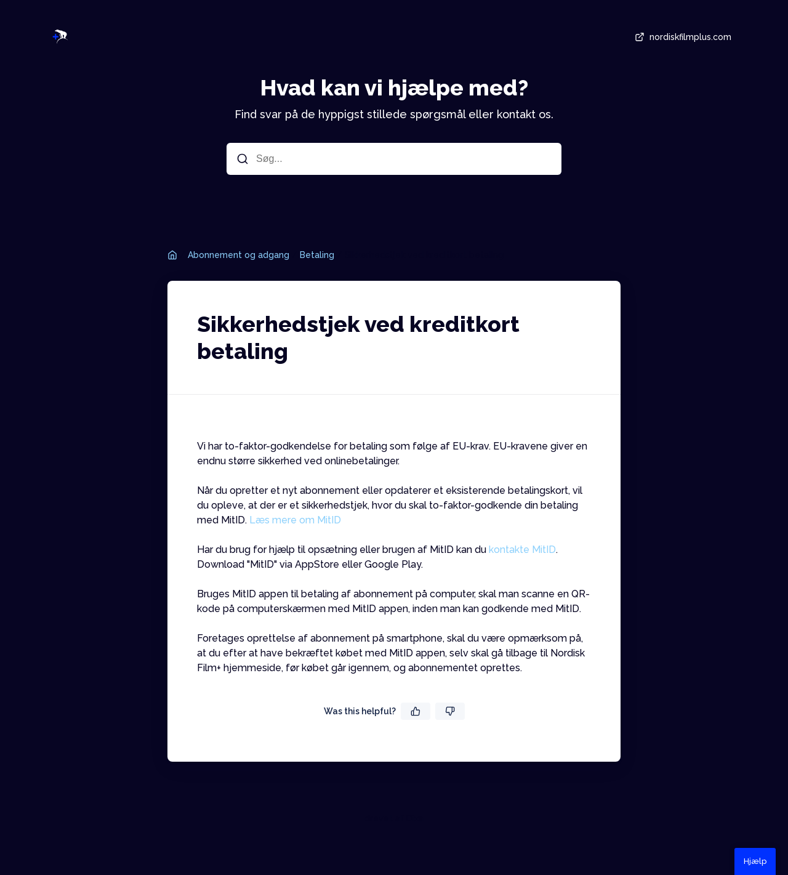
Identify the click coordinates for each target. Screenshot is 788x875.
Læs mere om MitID (295, 520)
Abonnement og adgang (238, 255)
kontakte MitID (522, 549)
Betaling (317, 255)
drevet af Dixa (394, 818)
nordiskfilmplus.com (681, 37)
